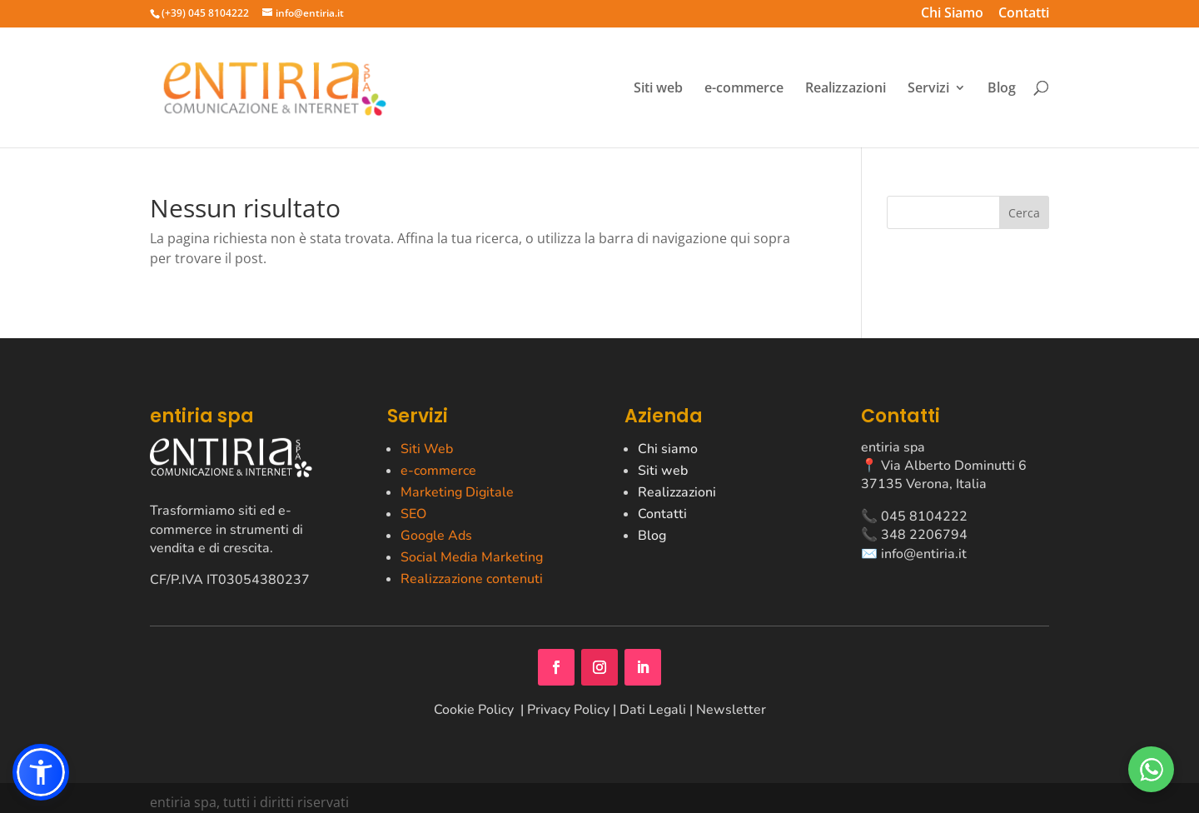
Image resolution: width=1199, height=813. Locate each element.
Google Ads (436, 535)
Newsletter (731, 710)
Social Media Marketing (471, 557)
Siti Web (426, 449)
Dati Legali (652, 710)
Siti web (658, 89)
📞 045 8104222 (914, 516)
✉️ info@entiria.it (914, 554)
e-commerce (744, 89)
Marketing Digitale (457, 492)
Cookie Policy (475, 710)
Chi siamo (668, 449)
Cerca (1024, 213)
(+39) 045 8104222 (205, 13)
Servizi (928, 89)
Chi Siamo (952, 14)
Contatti (1023, 14)
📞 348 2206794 (914, 535)
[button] (41, 772)
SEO (413, 514)
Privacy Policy (568, 710)
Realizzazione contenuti (471, 579)
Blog (1002, 89)
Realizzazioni (845, 89)
